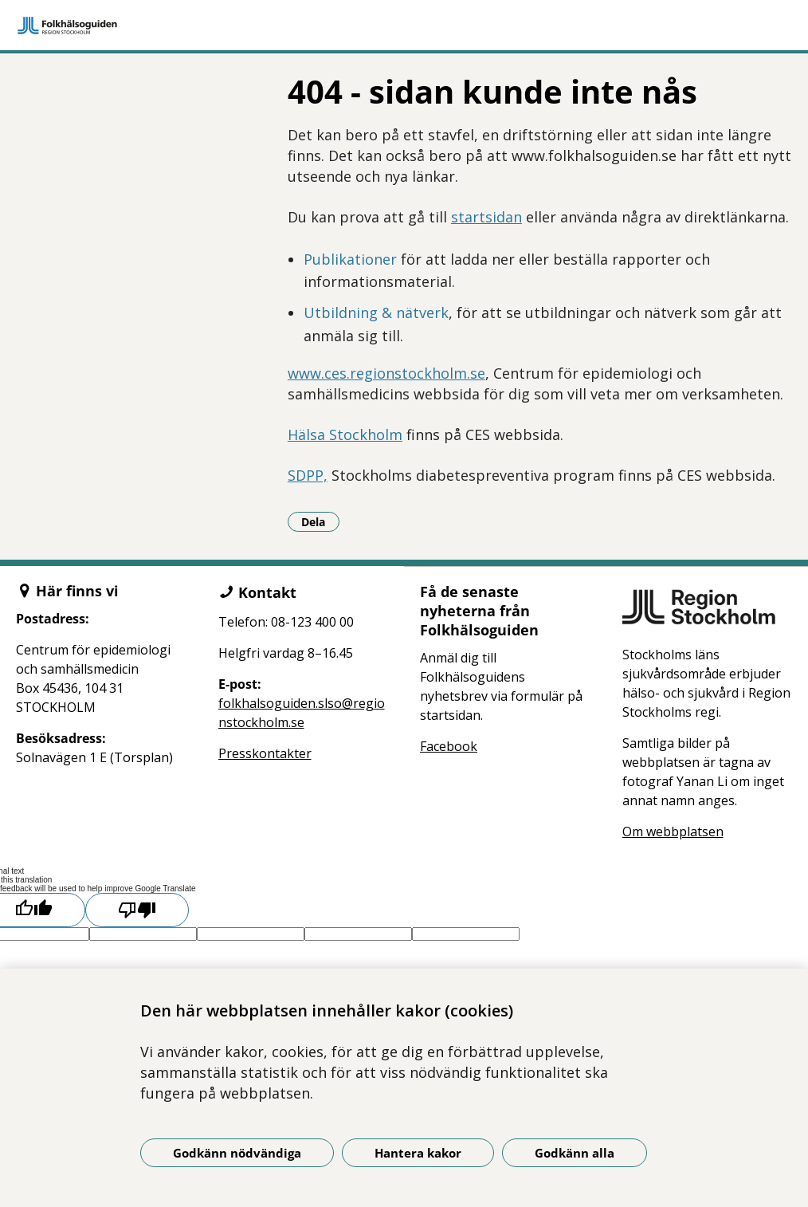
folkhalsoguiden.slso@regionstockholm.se (301, 712)
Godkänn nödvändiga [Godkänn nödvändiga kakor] (237, 1153)
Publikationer (350, 259)
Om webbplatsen (673, 831)
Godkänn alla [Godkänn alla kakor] (574, 1153)
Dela (320, 521)
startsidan (486, 216)
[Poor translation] (137, 910)
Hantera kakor (418, 1153)
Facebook (448, 746)
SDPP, (308, 475)
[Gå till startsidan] (404, 25)
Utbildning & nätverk (376, 312)
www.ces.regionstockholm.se (386, 373)
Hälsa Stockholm (345, 434)
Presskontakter (265, 753)
